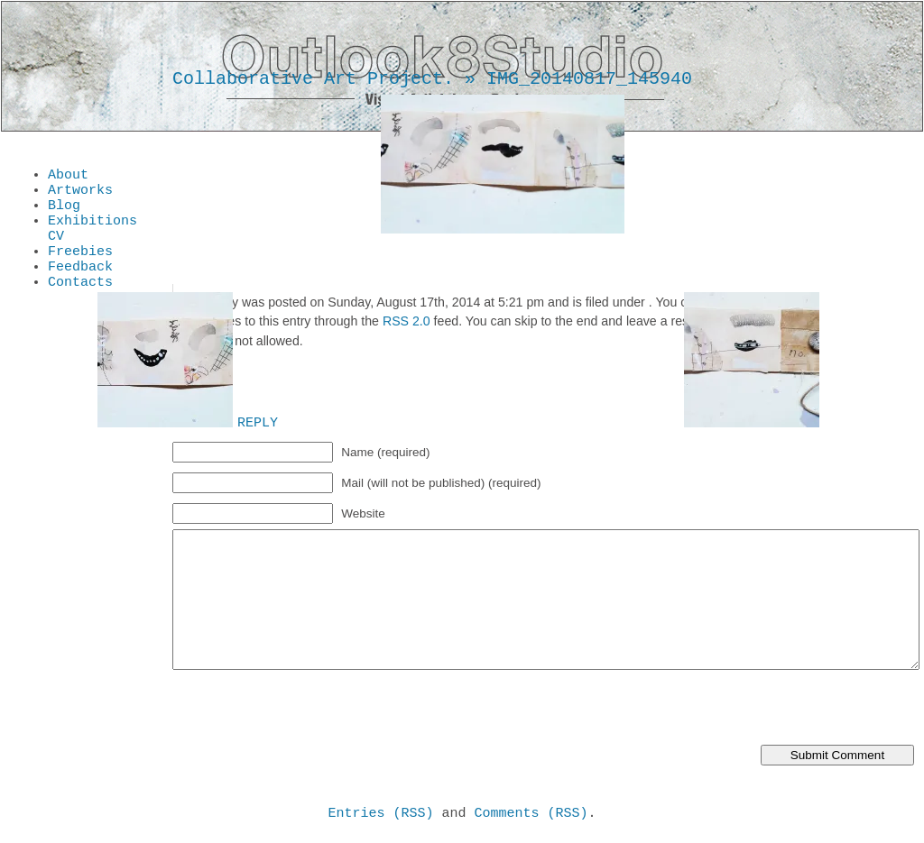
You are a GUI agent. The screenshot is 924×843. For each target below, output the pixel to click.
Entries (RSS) (380, 815)
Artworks (80, 195)
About (68, 177)
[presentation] (309, 709)
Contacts (80, 303)
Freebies (80, 267)
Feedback (80, 285)
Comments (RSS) (531, 815)
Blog (64, 213)
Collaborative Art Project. (313, 79)
